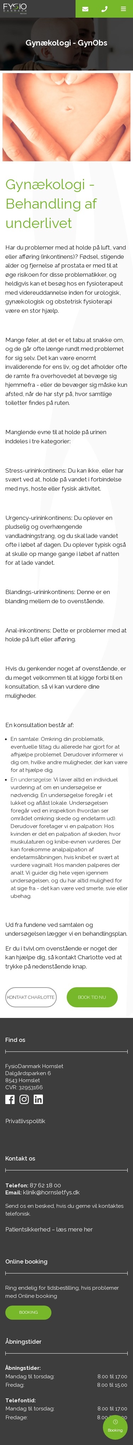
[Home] (38, 9)
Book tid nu (92, 997)
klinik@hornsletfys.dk (51, 1192)
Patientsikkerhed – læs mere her (49, 1229)
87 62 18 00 (45, 1185)
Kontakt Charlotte (31, 997)
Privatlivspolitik (25, 1121)
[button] (123, 9)
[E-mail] (85, 9)
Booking (28, 1312)
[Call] (104, 9)
